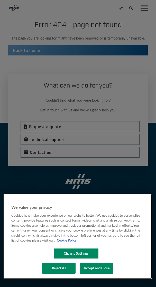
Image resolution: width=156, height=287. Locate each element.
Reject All (59, 268)
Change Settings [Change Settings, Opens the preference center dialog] (76, 253)
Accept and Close (97, 268)
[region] (78, 236)
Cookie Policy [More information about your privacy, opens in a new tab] (67, 240)
